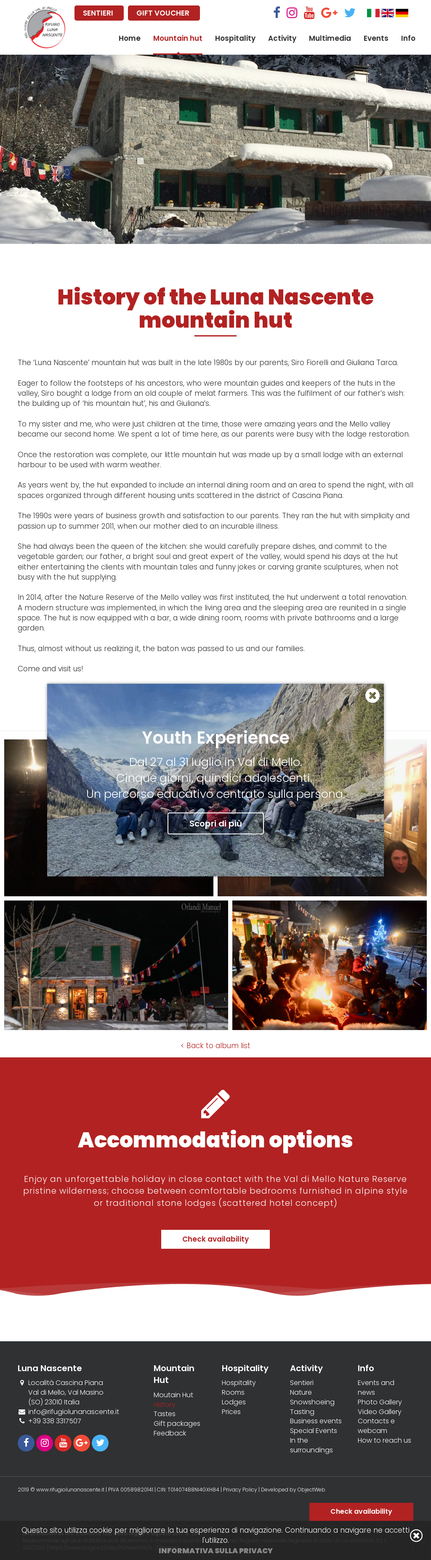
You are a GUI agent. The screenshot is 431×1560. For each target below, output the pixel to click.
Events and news (376, 1387)
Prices (231, 1412)
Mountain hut (177, 38)
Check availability (215, 1239)
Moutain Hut (173, 1395)
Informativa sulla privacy (216, 1551)
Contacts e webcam (376, 1426)
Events (376, 38)
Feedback (170, 1433)
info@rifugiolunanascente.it (73, 1412)
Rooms (233, 1392)
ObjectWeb (311, 1489)
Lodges (234, 1402)
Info (408, 38)
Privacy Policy (240, 1489)
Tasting (302, 1412)
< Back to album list (215, 1046)
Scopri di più (215, 823)
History (165, 1404)
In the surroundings (311, 1445)
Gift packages (177, 1423)
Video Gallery (380, 1412)
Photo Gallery (380, 1402)
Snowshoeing (312, 1402)
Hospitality (235, 38)
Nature (301, 1392)
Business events (316, 1421)
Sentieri (302, 1383)
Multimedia (330, 38)
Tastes (165, 1414)
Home (130, 38)
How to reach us (384, 1440)
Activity (282, 38)
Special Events (313, 1431)
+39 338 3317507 (54, 1421)
